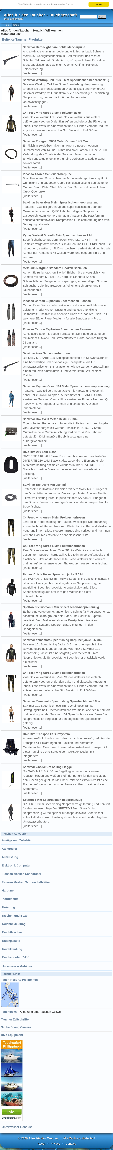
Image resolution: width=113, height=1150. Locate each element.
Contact (70, 1143)
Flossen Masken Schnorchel (21, 874)
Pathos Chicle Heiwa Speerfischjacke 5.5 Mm (54, 574)
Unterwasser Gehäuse (17, 966)
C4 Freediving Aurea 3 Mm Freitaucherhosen (54, 673)
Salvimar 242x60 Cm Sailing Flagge (47, 767)
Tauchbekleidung (14, 924)
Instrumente (10, 899)
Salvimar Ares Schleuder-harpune (46, 353)
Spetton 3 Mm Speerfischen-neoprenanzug (52, 799)
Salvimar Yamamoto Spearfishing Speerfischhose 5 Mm (61, 701)
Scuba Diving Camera (16, 1027)
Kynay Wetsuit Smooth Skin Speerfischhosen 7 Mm (58, 235)
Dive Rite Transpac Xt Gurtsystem (46, 734)
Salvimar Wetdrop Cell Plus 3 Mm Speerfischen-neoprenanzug (66, 80)
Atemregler (9, 848)
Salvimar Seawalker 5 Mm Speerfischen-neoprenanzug (61, 202)
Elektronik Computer (16, 865)
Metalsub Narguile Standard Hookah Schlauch (55, 268)
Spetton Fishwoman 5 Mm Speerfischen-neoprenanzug (61, 607)
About (41, 1143)
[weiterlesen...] (32, 73)
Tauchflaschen (12, 932)
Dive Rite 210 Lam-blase (39, 452)
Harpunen (8, 890)
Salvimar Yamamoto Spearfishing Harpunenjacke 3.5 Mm (62, 640)
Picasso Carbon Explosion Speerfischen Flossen (57, 301)
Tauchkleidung (12, 949)
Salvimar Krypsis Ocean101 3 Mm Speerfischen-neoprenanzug (66, 386)
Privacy (55, 1143)
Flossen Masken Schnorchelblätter (26, 882)
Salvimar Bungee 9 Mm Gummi (44, 484)
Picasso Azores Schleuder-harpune (47, 174)
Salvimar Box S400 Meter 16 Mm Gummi (50, 419)
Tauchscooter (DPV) (16, 957)
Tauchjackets (11, 940)
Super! (99, 4)
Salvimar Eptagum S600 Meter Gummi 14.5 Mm (55, 141)
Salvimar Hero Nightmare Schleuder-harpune (54, 47)
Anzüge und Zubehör (16, 840)
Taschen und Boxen (15, 915)
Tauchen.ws (9, 1011)
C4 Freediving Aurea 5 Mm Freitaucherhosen (54, 517)
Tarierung (8, 907)
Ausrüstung (10, 857)
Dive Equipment (12, 1035)
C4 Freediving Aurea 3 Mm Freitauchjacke (52, 112)
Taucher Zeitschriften (15, 1019)
